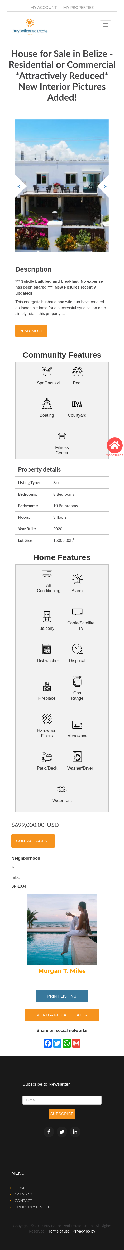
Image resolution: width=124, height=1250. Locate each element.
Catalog (23, 1194)
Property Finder (32, 1206)
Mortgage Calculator (62, 1015)
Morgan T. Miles (62, 970)
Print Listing (62, 996)
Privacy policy (84, 1231)
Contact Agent (33, 841)
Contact (23, 1200)
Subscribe (62, 1114)
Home (21, 1187)
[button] (103, 186)
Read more (31, 331)
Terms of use (59, 1231)
